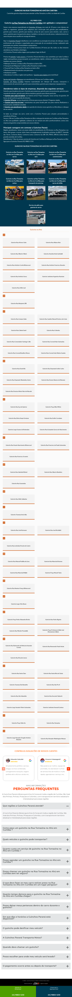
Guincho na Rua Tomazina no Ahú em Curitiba (36, 146)
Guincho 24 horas (10, 100)
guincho (13, 57)
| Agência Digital (40, 983)
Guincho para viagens (41, 75)
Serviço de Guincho (9, 79)
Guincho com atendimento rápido (16, 107)
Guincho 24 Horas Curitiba (13, 82)
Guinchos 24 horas (35, 27)
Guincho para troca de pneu (14, 102)
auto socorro (21, 57)
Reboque (20, 79)
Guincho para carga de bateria (15, 95)
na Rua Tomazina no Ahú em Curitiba (27, 23)
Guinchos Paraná (14, 41)
